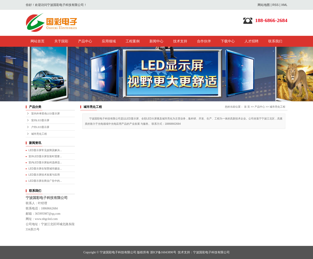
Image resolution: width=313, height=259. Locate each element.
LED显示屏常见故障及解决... (45, 150)
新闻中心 (156, 41)
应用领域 (109, 41)
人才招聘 (251, 41)
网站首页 (37, 41)
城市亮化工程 (39, 133)
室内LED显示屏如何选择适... (45, 162)
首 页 (247, 106)
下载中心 (228, 41)
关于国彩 (61, 41)
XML (284, 5)
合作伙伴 (204, 41)
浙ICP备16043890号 (163, 252)
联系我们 (275, 41)
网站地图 (264, 5)
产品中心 (85, 41)
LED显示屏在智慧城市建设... (45, 168)
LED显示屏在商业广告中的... (45, 180)
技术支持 (180, 41)
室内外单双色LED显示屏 (45, 113)
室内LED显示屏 (40, 120)
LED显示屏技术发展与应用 (44, 174)
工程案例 (133, 41)
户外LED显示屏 (40, 127)
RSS (275, 5)
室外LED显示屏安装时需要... (45, 156)
